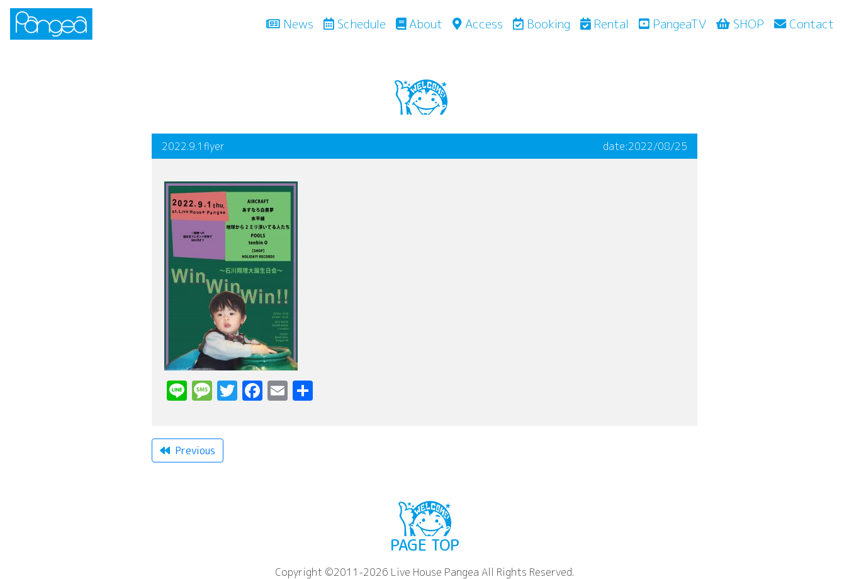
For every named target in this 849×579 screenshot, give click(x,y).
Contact (804, 23)
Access (477, 23)
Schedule (354, 23)
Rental (604, 23)
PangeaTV (672, 23)
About (419, 23)
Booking (541, 23)
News (292, 23)
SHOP (740, 23)
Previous (187, 450)
